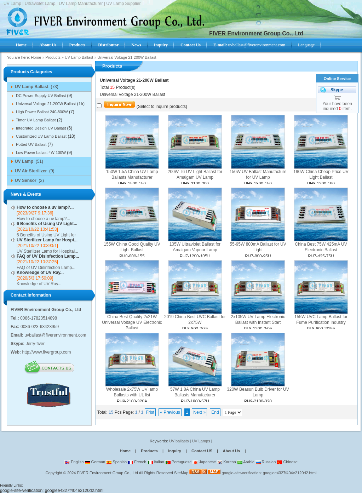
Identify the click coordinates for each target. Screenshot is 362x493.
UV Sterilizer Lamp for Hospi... (47, 239)
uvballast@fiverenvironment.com (249, 44)
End (215, 412)
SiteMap (181, 473)
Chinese (287, 462)
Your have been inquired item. (337, 106)
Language (306, 44)
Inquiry (174, 451)
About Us (231, 451)
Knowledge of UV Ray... (40, 272)
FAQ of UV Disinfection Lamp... (48, 256)
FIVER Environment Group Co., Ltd (107, 473)
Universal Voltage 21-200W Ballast (126, 57)
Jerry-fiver (35, 343)
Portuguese (178, 462)
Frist (150, 412)
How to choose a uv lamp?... (45, 207)
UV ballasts (179, 441)
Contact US (201, 451)
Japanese (204, 462)
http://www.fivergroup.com (46, 352)
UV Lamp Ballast (79, 57)
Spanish (116, 462)
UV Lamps (201, 441)
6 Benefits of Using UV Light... (47, 223)
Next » (199, 412)
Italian (156, 462)
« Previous (170, 412)
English (74, 462)
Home (36, 57)
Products (53, 57)
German (95, 462)
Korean (226, 462)
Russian (265, 462)
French (137, 462)
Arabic (245, 462)
